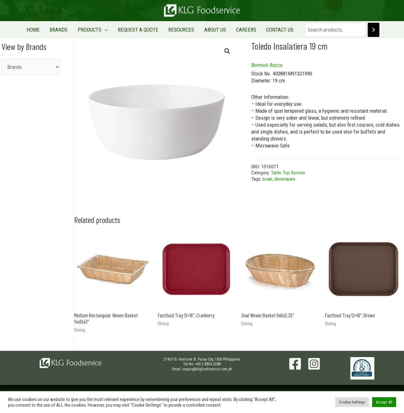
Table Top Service (288, 173)
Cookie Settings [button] (352, 402)
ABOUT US (210, 30)
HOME (46, 30)
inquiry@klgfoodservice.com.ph (207, 369)
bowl (267, 179)
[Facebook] (295, 363)
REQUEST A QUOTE (140, 30)
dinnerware (284, 179)
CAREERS (237, 30)
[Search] (359, 30)
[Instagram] (314, 363)
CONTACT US (267, 30)
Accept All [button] (384, 402)
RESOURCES (180, 30)
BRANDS (68, 30)
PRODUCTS (95, 30)
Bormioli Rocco (266, 65)
